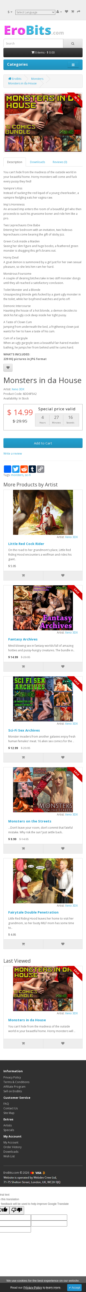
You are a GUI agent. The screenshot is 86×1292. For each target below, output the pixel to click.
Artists (7, 1125)
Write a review (12, 453)
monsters (17, 475)
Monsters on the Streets (29, 821)
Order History (12, 1147)
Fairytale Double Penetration (33, 912)
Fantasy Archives (23, 639)
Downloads (37, 162)
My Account (10, 1142)
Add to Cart (43, 443)
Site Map (8, 1113)
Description (14, 162)
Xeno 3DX (18, 389)
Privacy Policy (12, 1077)
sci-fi (28, 475)
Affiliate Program (14, 1087)
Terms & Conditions (16, 1082)
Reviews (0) (60, 162)
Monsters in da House (27, 1020)
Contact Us (10, 1108)
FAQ (6, 1104)
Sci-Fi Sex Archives (24, 730)
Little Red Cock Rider (26, 543)
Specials (8, 1130)
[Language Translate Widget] (35, 12)
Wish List (9, 1156)
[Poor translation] (16, 1210)
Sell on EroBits (12, 1091)
